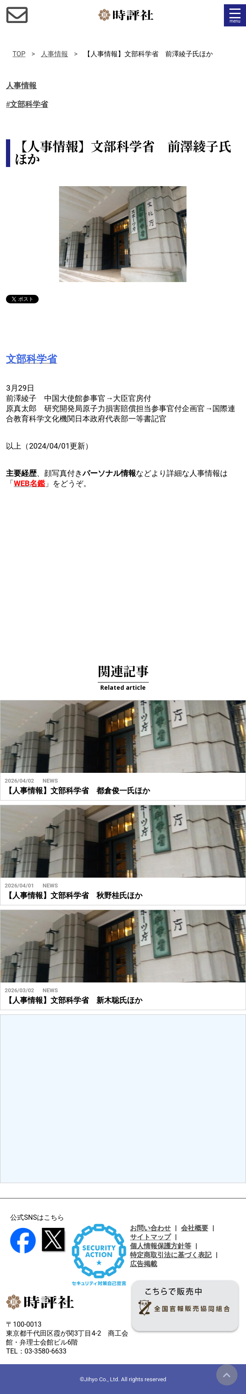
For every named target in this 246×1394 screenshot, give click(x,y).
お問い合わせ (150, 1228)
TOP (18, 54)
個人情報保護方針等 (160, 1246)
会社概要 (194, 1228)
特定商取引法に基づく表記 (171, 1255)
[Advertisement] (123, 565)
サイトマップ (150, 1237)
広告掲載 (143, 1264)
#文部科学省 (27, 104)
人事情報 (54, 54)
